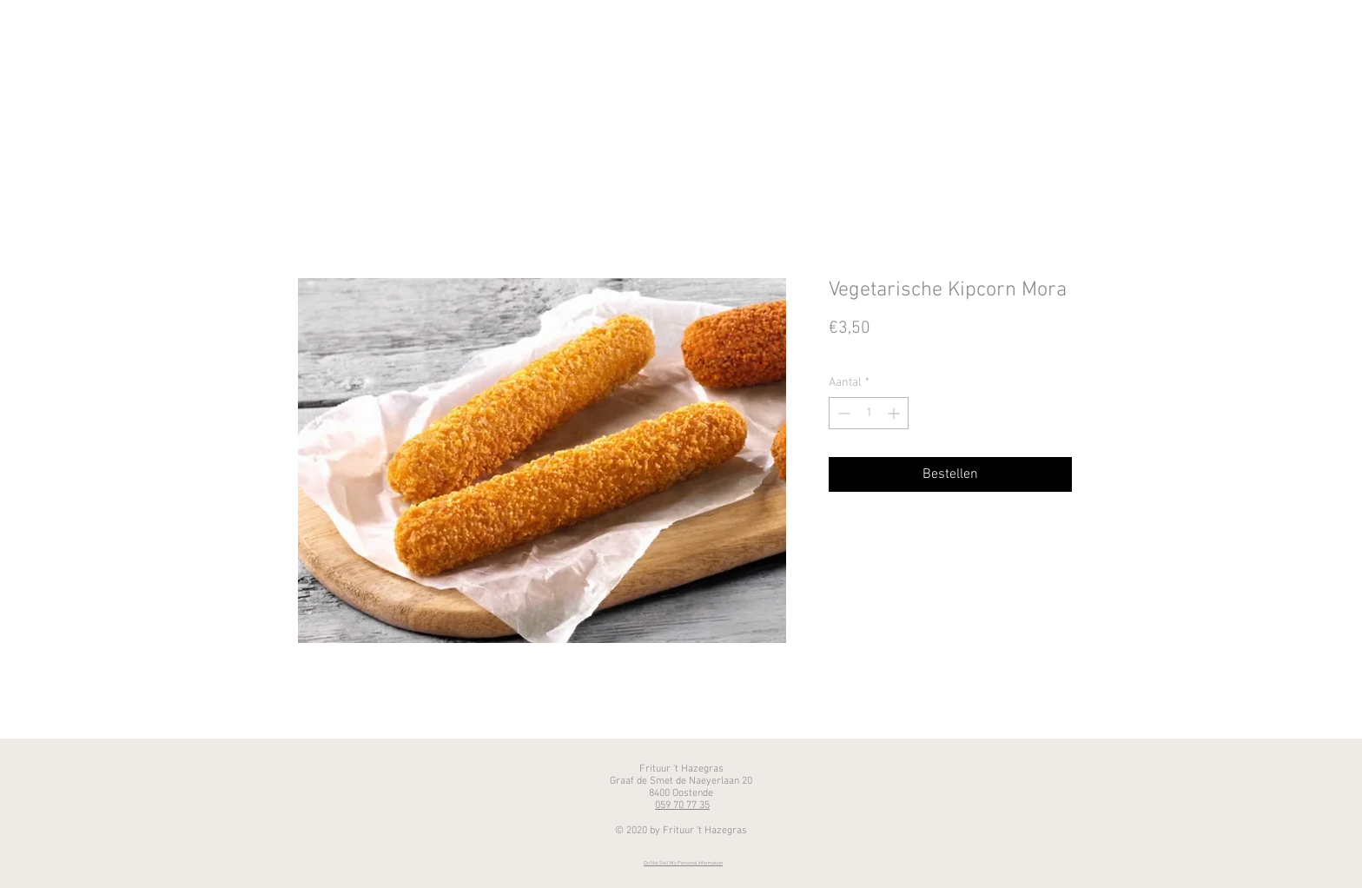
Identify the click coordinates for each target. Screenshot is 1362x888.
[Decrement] (842, 413)
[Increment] (895, 413)
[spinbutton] (868, 413)
